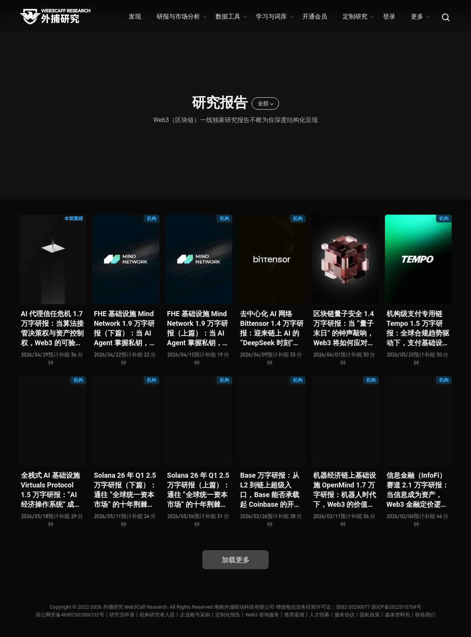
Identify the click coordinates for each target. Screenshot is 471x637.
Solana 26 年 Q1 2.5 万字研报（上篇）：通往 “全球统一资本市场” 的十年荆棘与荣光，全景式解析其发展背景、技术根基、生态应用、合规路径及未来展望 (198, 490)
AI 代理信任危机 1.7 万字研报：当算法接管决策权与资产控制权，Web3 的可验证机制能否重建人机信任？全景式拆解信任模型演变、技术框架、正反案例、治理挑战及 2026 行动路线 (52, 329)
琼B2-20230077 (353, 607)
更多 (420, 16)
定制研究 (358, 16)
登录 (389, 16)
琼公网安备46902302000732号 (70, 615)
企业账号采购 (195, 615)
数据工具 (231, 16)
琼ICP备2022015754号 (397, 607)
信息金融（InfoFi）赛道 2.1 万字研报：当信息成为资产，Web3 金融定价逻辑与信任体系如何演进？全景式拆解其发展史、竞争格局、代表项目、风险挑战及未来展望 (417, 490)
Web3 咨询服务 (263, 615)
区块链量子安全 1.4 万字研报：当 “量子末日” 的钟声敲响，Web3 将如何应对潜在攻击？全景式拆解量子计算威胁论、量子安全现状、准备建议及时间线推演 (344, 329)
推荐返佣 (295, 615)
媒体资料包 (398, 615)
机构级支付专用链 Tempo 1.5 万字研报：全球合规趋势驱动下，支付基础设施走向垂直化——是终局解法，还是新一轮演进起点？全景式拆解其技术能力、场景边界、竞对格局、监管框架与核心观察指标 (417, 329)
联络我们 (426, 615)
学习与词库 (274, 16)
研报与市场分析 (181, 16)
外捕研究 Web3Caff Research (134, 607)
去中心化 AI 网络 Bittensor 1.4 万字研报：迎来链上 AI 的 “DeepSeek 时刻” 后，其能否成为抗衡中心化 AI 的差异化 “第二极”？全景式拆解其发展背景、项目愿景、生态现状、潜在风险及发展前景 (271, 329)
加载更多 (236, 560)
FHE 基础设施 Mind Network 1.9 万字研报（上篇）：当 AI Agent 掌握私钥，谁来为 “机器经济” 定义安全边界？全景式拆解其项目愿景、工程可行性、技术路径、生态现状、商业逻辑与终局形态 (198, 329)
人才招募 (320, 615)
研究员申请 (122, 615)
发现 (135, 16)
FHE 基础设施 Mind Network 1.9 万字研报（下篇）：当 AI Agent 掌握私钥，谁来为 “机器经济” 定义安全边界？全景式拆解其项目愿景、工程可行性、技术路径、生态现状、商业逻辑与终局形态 (125, 329)
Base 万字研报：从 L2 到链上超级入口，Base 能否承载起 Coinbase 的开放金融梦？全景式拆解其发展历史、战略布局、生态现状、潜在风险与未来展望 (271, 490)
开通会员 (314, 16)
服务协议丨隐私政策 (358, 615)
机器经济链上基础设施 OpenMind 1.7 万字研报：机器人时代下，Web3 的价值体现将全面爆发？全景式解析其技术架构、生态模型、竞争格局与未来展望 (344, 490)
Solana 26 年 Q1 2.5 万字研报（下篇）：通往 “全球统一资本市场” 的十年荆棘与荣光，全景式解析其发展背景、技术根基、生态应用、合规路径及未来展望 (125, 490)
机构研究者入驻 (157, 615)
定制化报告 (228, 615)
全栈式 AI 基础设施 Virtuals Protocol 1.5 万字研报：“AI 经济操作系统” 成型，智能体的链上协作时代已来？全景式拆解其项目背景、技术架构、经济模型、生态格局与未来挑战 (52, 490)
